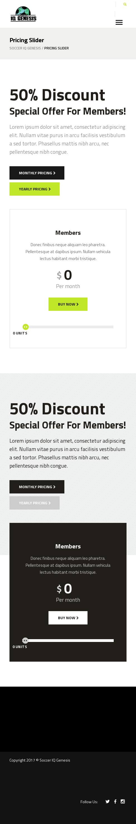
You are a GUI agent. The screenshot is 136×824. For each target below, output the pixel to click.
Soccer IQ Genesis (25, 48)
